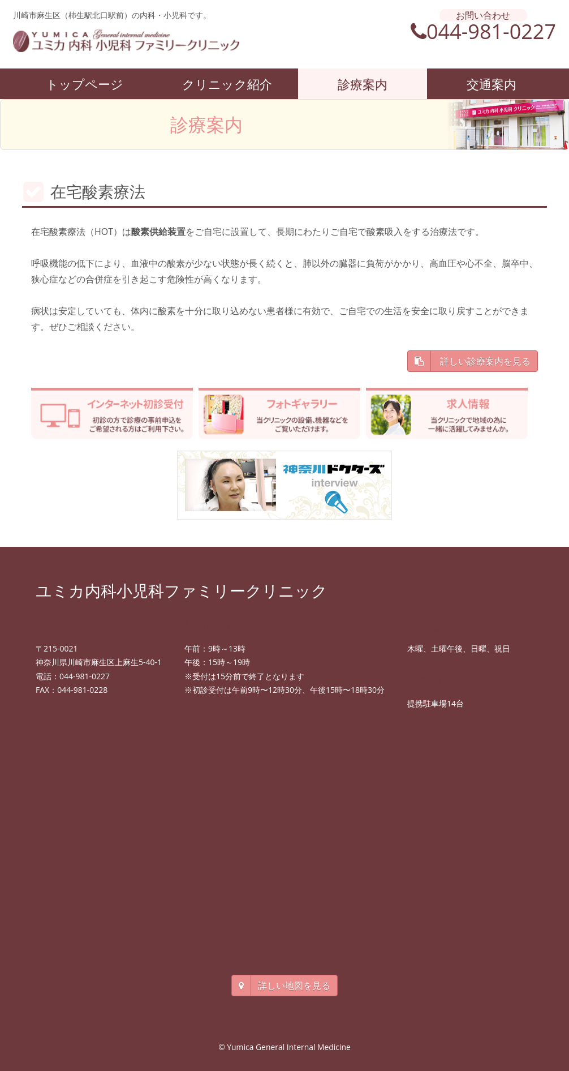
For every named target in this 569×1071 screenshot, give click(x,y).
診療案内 (362, 83)
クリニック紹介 (227, 83)
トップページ (84, 83)
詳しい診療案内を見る (473, 361)
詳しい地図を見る (284, 985)
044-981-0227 (483, 31)
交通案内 (491, 83)
